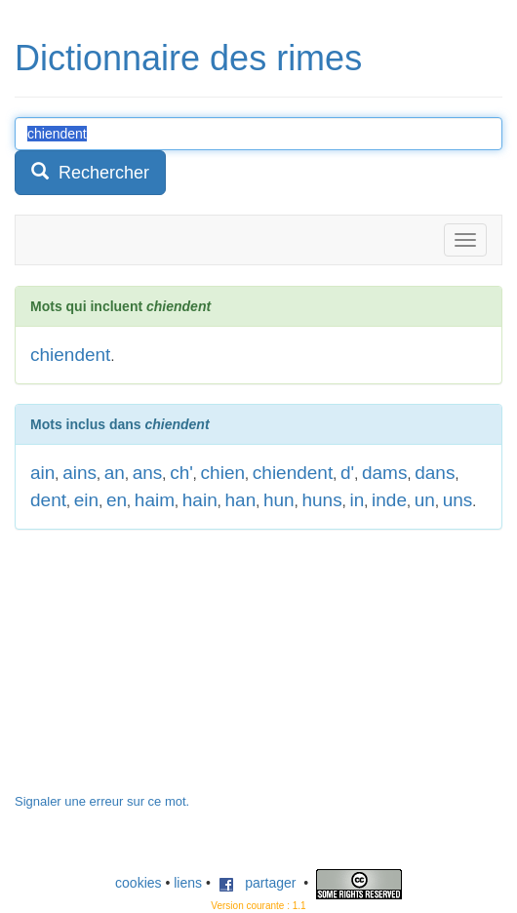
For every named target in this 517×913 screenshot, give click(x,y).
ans (148, 472)
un (425, 500)
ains (79, 472)
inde (389, 500)
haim (155, 500)
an (114, 472)
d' (347, 472)
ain (42, 472)
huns (321, 500)
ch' (181, 472)
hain (200, 500)
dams (384, 472)
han (241, 500)
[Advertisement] (161, 671)
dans (435, 472)
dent (48, 500)
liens (188, 883)
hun (279, 500)
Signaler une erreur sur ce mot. (102, 801)
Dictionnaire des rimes (188, 58)
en (116, 500)
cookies (138, 883)
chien (223, 472)
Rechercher (90, 172)
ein (86, 500)
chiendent (70, 354)
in (356, 500)
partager (258, 883)
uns (458, 500)
